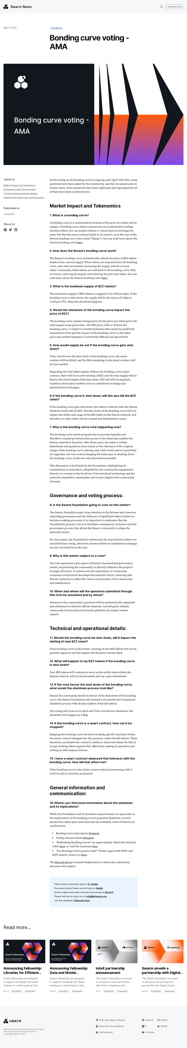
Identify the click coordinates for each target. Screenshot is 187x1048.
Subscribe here (82, 900)
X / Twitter (93, 884)
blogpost (94, 833)
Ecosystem (9, 214)
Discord (109, 892)
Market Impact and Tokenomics (20, 185)
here (79, 242)
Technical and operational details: (21, 193)
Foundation (56, 28)
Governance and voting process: (20, 189)
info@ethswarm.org (96, 896)
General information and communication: (24, 197)
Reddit (99, 888)
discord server (63, 862)
